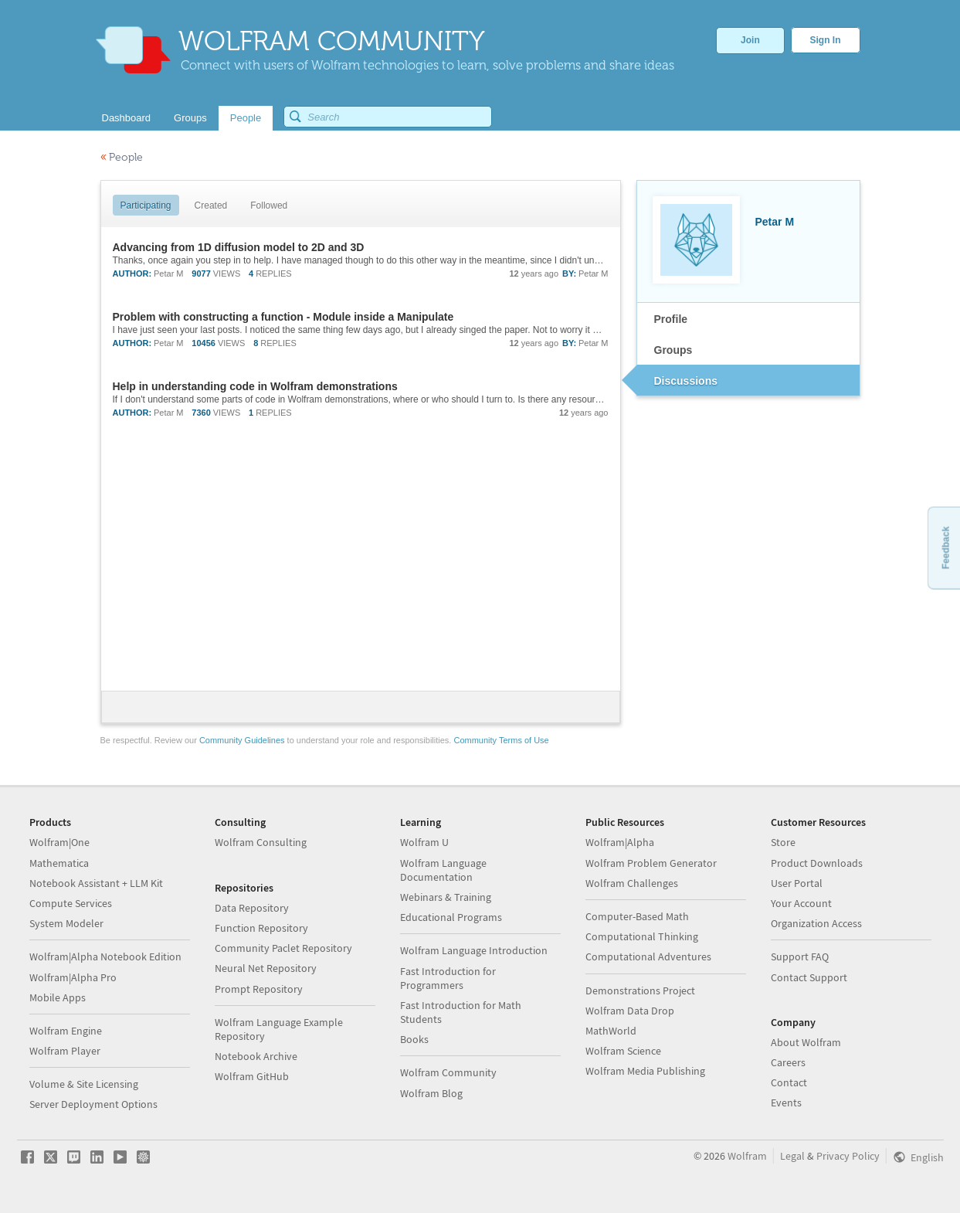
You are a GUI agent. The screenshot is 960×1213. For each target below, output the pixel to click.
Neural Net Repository (266, 968)
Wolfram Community (448, 1072)
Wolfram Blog (431, 1093)
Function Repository (261, 928)
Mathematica (59, 863)
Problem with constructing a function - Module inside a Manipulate (283, 317)
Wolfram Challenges (631, 883)
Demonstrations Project (640, 990)
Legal (792, 1156)
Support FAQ (800, 956)
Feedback (945, 547)
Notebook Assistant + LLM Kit (96, 883)
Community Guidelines (242, 740)
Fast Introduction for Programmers (448, 978)
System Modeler (66, 923)
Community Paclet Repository (283, 948)
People (121, 157)
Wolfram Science (623, 1051)
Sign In (825, 40)
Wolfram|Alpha (619, 842)
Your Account (801, 903)
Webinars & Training (445, 897)
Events (786, 1102)
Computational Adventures (648, 956)
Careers (788, 1062)
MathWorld (610, 1031)
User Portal (797, 883)
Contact (789, 1082)
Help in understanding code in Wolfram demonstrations (255, 386)
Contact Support (809, 977)
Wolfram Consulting (261, 842)
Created (211, 205)
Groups (673, 350)
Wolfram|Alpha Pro (73, 977)
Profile (671, 319)
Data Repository (252, 908)
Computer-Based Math (637, 916)
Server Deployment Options (93, 1104)
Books (414, 1039)
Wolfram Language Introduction (474, 950)
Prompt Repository (259, 989)
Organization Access (816, 923)
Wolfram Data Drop (629, 1011)
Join (750, 40)
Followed (268, 205)
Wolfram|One (59, 842)
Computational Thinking (641, 936)
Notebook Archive (256, 1056)
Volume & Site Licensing (83, 1084)
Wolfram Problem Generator (651, 863)
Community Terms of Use (500, 740)
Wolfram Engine (65, 1031)
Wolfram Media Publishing (645, 1071)
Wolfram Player (64, 1051)
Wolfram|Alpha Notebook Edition (105, 956)
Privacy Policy (848, 1156)
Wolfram (747, 1156)
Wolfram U (424, 842)
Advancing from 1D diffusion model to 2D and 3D (239, 247)
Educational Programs (451, 917)
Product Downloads (817, 863)
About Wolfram (806, 1042)
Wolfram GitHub (252, 1076)
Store (783, 842)
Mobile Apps (57, 997)
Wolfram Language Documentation (443, 870)
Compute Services (70, 903)
